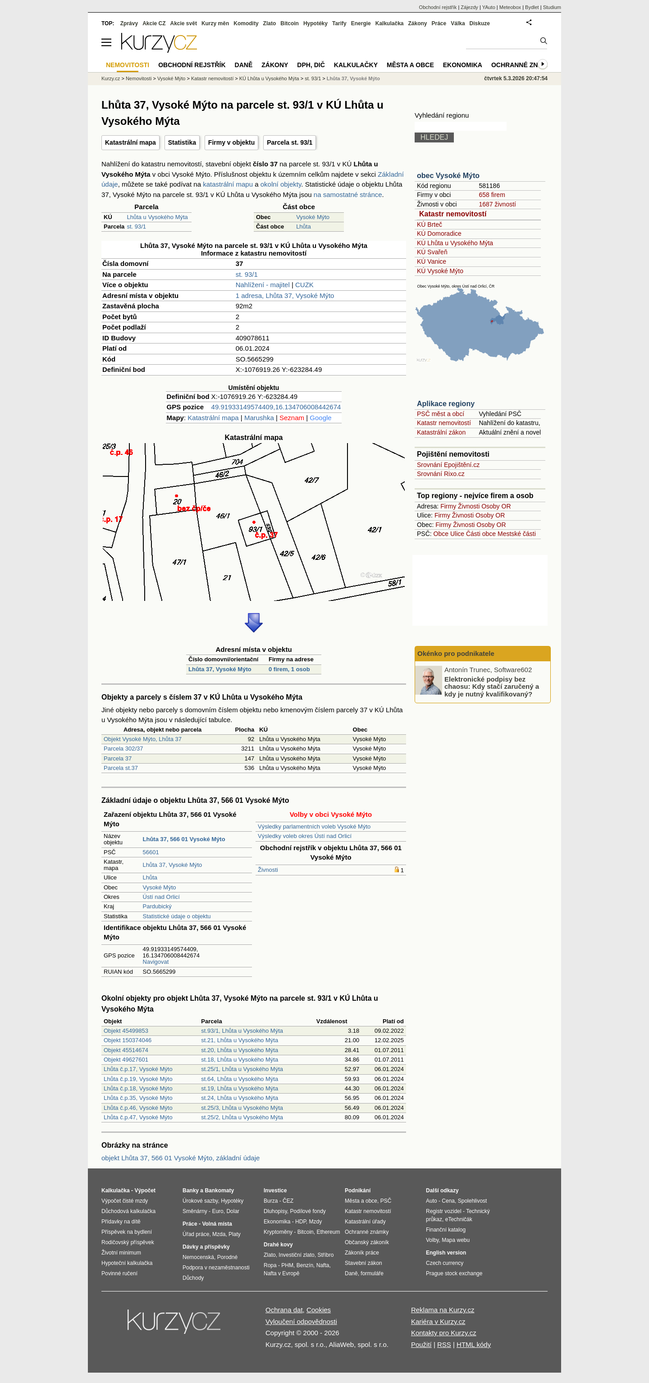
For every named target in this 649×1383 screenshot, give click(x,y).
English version (446, 1253)
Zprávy (129, 23)
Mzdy (315, 1221)
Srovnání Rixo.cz (441, 473)
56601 (151, 852)
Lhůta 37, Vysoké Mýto (219, 669)
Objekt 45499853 (126, 1030)
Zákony (417, 23)
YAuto (488, 7)
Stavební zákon (363, 1263)
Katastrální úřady (365, 1221)
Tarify (339, 23)
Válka (458, 23)
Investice (275, 1190)
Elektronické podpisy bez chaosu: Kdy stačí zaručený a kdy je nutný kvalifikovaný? (491, 686)
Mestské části (517, 533)
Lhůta (303, 226)
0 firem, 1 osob (289, 669)
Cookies (318, 1310)
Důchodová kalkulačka (128, 1211)
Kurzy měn (215, 23)
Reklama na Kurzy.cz (443, 1310)
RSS (444, 1344)
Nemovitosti (138, 78)
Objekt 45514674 (126, 1050)
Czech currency (444, 1263)
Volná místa (217, 1224)
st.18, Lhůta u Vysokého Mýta (239, 1059)
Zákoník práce (362, 1253)
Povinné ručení (119, 1273)
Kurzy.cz (110, 78)
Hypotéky (315, 23)
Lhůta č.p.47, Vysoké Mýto (138, 1117)
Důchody (193, 1278)
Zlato (269, 23)
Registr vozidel (444, 1211)
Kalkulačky (356, 65)
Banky (191, 1190)
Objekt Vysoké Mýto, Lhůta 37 (143, 739)
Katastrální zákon (441, 432)
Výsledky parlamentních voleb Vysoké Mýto (314, 826)
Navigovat (156, 961)
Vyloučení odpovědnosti (301, 1321)
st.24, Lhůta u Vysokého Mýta (239, 1097)
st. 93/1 (136, 226)
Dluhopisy (275, 1211)
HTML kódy (474, 1344)
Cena (448, 1201)
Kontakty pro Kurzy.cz (443, 1333)
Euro (217, 1211)
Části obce (481, 533)
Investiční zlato (296, 1255)
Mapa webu (456, 1240)
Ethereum (328, 1232)
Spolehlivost (472, 1201)
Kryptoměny (278, 1232)
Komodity (245, 23)
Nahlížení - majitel (263, 285)
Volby (432, 1240)
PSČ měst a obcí (440, 413)
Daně (244, 65)
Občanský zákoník (367, 1242)
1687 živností (497, 204)
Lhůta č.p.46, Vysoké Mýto (138, 1107)
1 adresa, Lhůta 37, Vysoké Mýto (285, 295)
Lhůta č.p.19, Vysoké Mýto (138, 1079)
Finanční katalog (446, 1230)
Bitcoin (289, 23)
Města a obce (410, 65)
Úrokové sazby (200, 1201)
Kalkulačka (389, 23)
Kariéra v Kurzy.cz (438, 1321)
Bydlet (532, 7)
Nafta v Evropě (281, 1273)
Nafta (322, 1265)
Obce (441, 533)
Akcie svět (183, 23)
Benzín (305, 1265)
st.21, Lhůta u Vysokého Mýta (239, 1040)
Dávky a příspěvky (206, 1247)
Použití (421, 1344)
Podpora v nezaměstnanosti (216, 1267)
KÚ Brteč (429, 224)
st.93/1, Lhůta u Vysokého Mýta (242, 1030)
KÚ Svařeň (432, 252)
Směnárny (195, 1211)
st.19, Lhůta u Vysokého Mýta (239, 1088)
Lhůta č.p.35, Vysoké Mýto (138, 1097)
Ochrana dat (284, 1310)
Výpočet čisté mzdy (124, 1201)
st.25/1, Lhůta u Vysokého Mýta (242, 1069)
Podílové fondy (307, 1211)
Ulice (457, 533)
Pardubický (157, 906)
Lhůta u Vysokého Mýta (157, 217)
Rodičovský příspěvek (127, 1242)
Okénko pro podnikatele (455, 653)
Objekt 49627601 (126, 1059)
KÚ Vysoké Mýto (440, 271)
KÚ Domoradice (439, 233)
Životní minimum (121, 1253)
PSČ (386, 1201)
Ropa (270, 1265)
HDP (300, 1221)
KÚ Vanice (431, 261)
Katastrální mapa (130, 142)
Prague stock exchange (454, 1273)
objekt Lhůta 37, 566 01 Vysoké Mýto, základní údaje (180, 1158)
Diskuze (480, 23)
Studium (552, 7)
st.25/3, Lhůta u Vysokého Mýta (242, 1107)
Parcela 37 (118, 758)
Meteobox (510, 7)
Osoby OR (496, 506)
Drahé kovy (278, 1244)
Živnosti (268, 869)
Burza (271, 1201)
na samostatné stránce (348, 194)
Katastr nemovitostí (452, 214)
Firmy (448, 506)
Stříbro (325, 1255)
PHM (287, 1265)
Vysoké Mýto (312, 217)
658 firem (492, 194)
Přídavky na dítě (121, 1221)
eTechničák (458, 1219)
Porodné (227, 1257)
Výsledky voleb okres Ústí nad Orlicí (305, 836)
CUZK (304, 285)
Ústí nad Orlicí (161, 896)
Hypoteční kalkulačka (126, 1263)
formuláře (372, 1273)
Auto (431, 1201)
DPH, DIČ (310, 65)
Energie (361, 23)
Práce (439, 23)
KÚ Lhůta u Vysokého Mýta (455, 243)
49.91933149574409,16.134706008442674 (276, 407)
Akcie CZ (153, 23)
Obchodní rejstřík (438, 7)
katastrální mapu (228, 184)
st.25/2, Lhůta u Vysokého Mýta (242, 1117)
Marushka (259, 417)
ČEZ (288, 1201)
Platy (235, 1234)
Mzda (218, 1234)
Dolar (232, 1211)
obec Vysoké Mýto (448, 175)
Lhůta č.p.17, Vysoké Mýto (138, 1069)
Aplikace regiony (446, 404)
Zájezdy (469, 7)
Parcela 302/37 (123, 748)
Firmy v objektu (231, 142)
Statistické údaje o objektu (177, 916)
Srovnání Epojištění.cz (448, 464)
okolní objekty (281, 184)
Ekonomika (462, 65)
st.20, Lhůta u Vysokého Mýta (239, 1050)
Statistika (182, 142)
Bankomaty (219, 1190)
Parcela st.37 (121, 768)
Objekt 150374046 (127, 1040)
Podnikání (357, 1190)
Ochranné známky (524, 65)
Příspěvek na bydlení (126, 1232)
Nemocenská (198, 1257)
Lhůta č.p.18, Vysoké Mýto (138, 1088)
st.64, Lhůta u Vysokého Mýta (239, 1079)
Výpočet (144, 1190)
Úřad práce (196, 1234)
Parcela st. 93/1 (289, 142)
